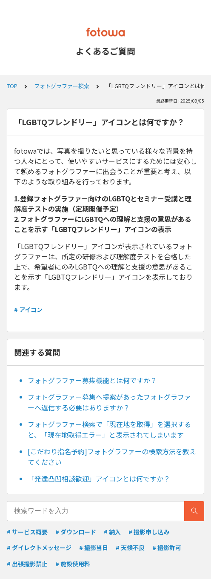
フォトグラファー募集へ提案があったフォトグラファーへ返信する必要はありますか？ (109, 402)
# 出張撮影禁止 (27, 563)
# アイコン (28, 309)
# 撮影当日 (93, 547)
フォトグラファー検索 (61, 86)
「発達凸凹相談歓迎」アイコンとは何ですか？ (99, 478)
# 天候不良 (130, 547)
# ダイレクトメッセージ (39, 547)
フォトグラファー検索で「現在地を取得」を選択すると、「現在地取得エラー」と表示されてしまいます (109, 429)
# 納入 (112, 531)
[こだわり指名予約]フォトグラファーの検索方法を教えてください (112, 456)
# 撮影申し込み (148, 531)
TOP (12, 86)
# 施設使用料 (72, 563)
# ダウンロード (75, 531)
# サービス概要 (27, 531)
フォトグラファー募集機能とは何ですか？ (92, 380)
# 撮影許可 (166, 547)
